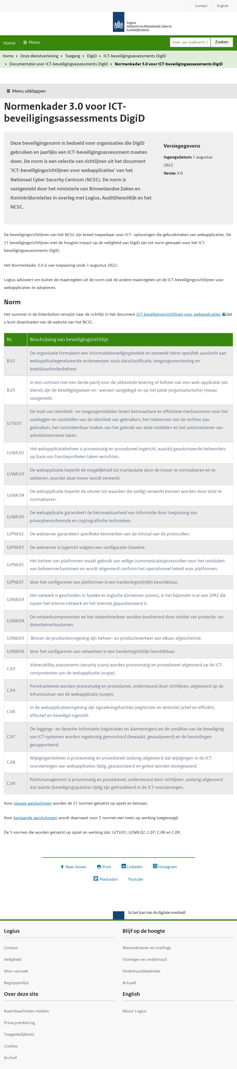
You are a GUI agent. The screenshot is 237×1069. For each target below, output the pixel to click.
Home (9, 43)
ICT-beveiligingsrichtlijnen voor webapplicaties (178, 314)
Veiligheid (12, 959)
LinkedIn (135, 867)
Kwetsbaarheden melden (26, 1011)
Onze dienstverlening (39, 56)
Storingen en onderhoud (145, 959)
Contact (11, 947)
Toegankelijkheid (19, 1034)
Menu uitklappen (29, 91)
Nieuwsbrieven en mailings (147, 947)
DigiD (92, 56)
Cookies (11, 1046)
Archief (10, 1057)
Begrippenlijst (16, 982)
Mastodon (108, 879)
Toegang (72, 56)
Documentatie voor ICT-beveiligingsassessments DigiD (58, 64)
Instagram (167, 867)
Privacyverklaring (19, 1022)
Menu (34, 42)
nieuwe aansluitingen (33, 803)
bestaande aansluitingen (35, 817)
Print (106, 867)
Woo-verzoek (16, 971)
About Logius (134, 1011)
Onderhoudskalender (142, 971)
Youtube (135, 879)
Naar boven (76, 867)
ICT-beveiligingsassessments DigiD (135, 56)
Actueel (129, 982)
